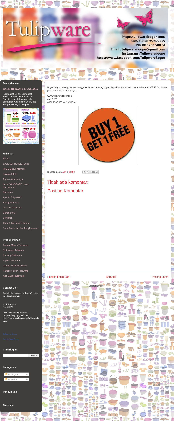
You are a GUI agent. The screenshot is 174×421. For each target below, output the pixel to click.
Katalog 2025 (9, 174)
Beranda (111, 276)
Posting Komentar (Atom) (114, 285)
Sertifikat (7, 217)
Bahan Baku (9, 212)
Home (6, 158)
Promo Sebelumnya (13, 179)
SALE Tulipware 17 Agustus (20, 88)
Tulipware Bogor (10, 334)
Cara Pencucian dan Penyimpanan (20, 228)
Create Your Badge (11, 339)
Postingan (11, 374)
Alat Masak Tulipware (14, 276)
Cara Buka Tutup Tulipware (16, 223)
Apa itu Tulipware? (12, 197)
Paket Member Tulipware (15, 270)
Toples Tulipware (11, 260)
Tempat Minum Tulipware (15, 245)
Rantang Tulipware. (12, 255)
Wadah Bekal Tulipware (15, 265)
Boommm (8, 192)
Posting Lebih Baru (58, 276)
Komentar (11, 379)
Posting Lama (160, 276)
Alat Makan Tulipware (14, 250)
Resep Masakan (11, 202)
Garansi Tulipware (12, 207)
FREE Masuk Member (14, 168)
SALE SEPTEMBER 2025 (16, 163)
